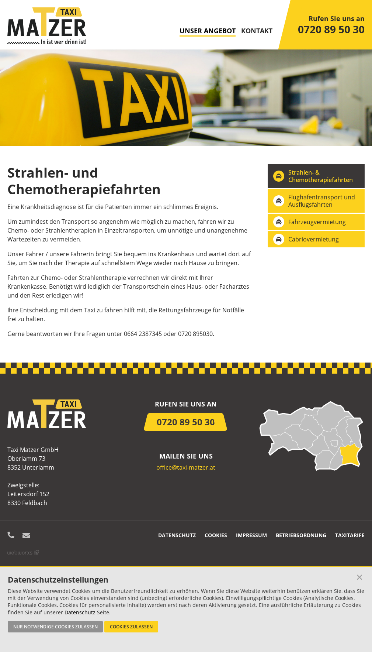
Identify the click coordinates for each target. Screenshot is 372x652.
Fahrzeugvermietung (317, 222)
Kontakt (256, 31)
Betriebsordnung (301, 535)
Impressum (251, 535)
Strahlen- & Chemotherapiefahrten (320, 176)
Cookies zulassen (131, 626)
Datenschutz (177, 535)
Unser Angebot (208, 31)
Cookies (216, 535)
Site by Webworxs (23, 552)
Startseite (46, 25)
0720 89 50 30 (331, 29)
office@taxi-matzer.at (185, 467)
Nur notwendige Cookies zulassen (55, 626)
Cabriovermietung (313, 239)
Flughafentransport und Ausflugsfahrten (321, 201)
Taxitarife (350, 535)
